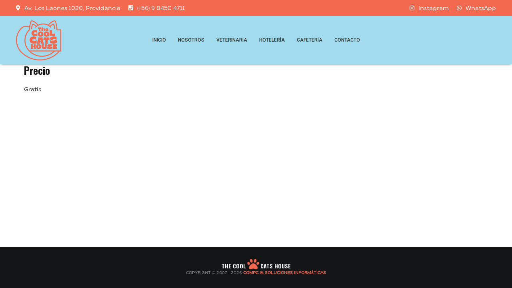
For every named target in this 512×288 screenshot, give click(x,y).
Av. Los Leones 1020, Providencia (68, 8)
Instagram (429, 8)
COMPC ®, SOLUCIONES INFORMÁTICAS (284, 273)
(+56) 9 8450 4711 (156, 8)
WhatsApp (476, 8)
